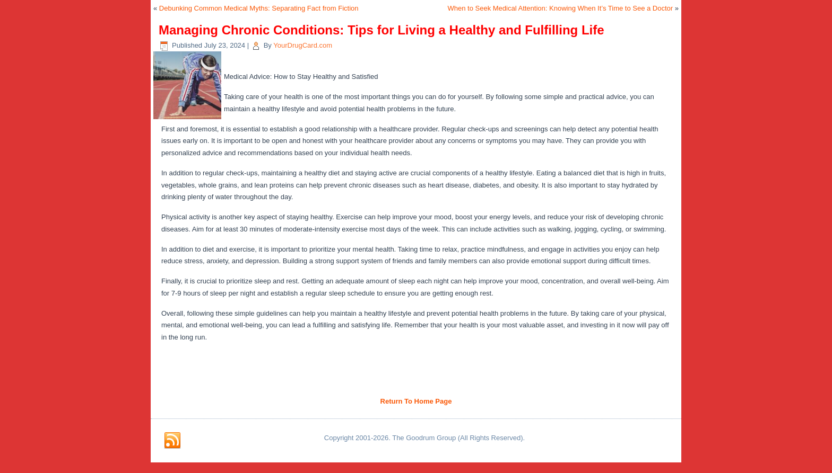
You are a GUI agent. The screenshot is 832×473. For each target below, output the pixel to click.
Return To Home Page (416, 401)
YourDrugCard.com (302, 45)
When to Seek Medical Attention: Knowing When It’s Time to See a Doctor (560, 8)
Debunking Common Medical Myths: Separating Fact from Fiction (259, 8)
